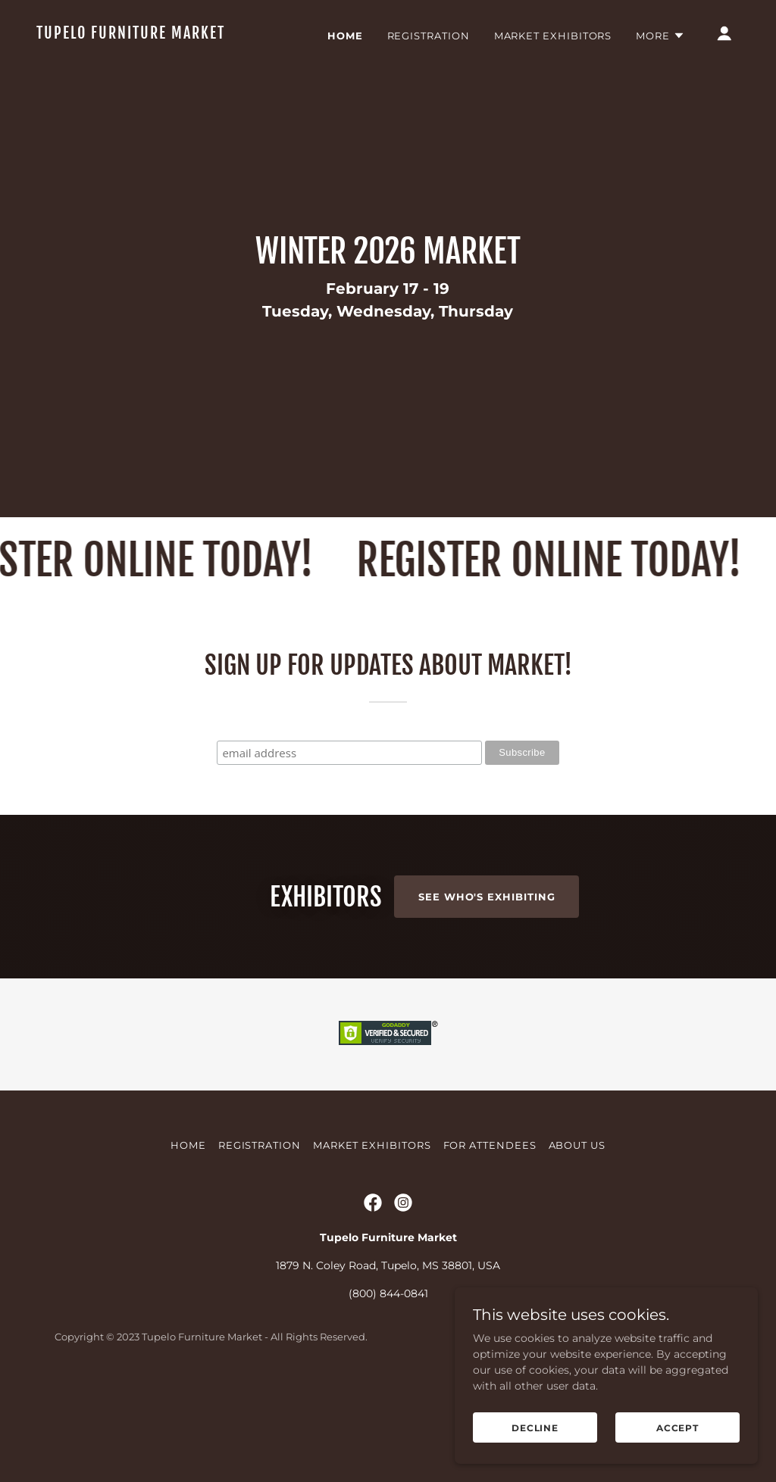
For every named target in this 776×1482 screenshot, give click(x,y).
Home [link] (345, 36)
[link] (134, 35)
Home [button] (188, 1231)
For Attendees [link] (490, 1231)
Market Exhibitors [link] (553, 36)
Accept (677, 1428)
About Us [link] (577, 1231)
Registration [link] (428, 36)
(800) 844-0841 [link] (388, 1380)
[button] (660, 36)
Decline (535, 1428)
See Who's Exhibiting (486, 897)
